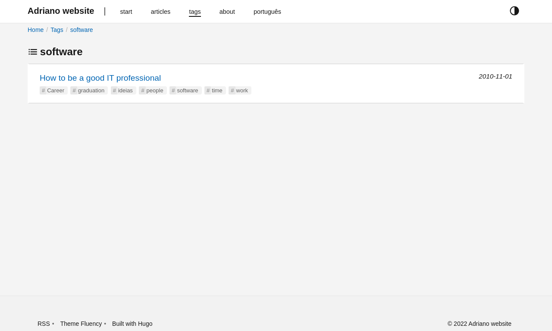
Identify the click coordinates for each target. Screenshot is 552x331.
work (242, 90)
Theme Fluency (81, 323)
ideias (125, 90)
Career (55, 90)
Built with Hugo (132, 323)
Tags (56, 29)
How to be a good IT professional (100, 77)
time (217, 90)
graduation (91, 90)
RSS (44, 323)
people (155, 90)
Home (36, 29)
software (81, 29)
